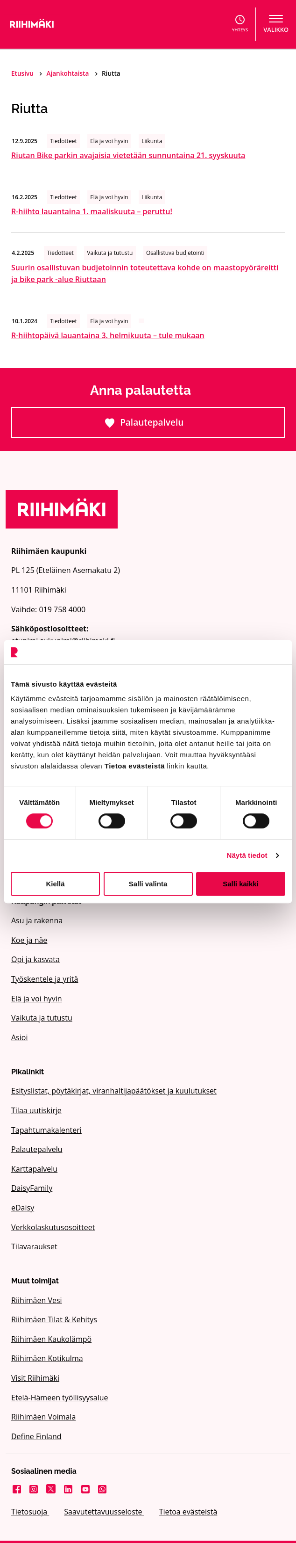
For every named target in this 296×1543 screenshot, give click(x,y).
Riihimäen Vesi (36, 1300)
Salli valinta (148, 884)
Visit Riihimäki (35, 1378)
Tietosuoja (30, 1512)
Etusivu (23, 73)
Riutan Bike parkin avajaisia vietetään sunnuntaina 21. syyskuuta (128, 155)
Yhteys (240, 24)
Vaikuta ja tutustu (41, 1018)
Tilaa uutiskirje (36, 1110)
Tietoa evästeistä (188, 1512)
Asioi (19, 1037)
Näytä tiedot (247, 855)
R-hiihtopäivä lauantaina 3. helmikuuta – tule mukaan (107, 335)
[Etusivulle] (71, 24)
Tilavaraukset (34, 1246)
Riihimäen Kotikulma (47, 1358)
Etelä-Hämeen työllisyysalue (59, 1397)
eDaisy (22, 1208)
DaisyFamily (31, 1188)
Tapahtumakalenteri (46, 1130)
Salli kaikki (241, 884)
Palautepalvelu (182, 426)
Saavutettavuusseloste (104, 1512)
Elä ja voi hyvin (36, 998)
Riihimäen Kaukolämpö (51, 1339)
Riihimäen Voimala (43, 1417)
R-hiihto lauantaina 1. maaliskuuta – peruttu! (91, 211)
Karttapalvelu (34, 1169)
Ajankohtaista (68, 73)
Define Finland (36, 1436)
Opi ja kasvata (35, 959)
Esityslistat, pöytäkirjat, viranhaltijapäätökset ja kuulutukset (114, 1091)
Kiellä (55, 884)
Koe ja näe (29, 940)
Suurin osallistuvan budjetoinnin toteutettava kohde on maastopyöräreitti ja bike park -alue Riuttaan (145, 273)
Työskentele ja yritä (44, 979)
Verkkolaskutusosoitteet (53, 1227)
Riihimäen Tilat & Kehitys (54, 1319)
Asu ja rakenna (37, 920)
